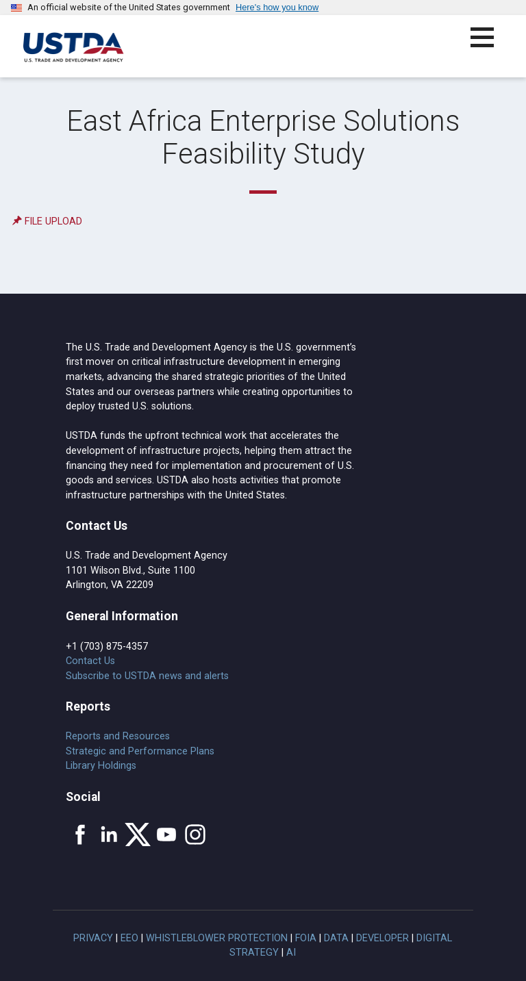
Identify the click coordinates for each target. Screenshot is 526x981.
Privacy (93, 938)
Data (336, 938)
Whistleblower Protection (217, 938)
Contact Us (90, 661)
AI (291, 952)
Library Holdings (101, 766)
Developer (382, 938)
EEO (129, 938)
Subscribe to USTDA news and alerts (147, 676)
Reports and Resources (118, 736)
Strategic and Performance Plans (140, 751)
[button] (490, 45)
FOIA (305, 938)
